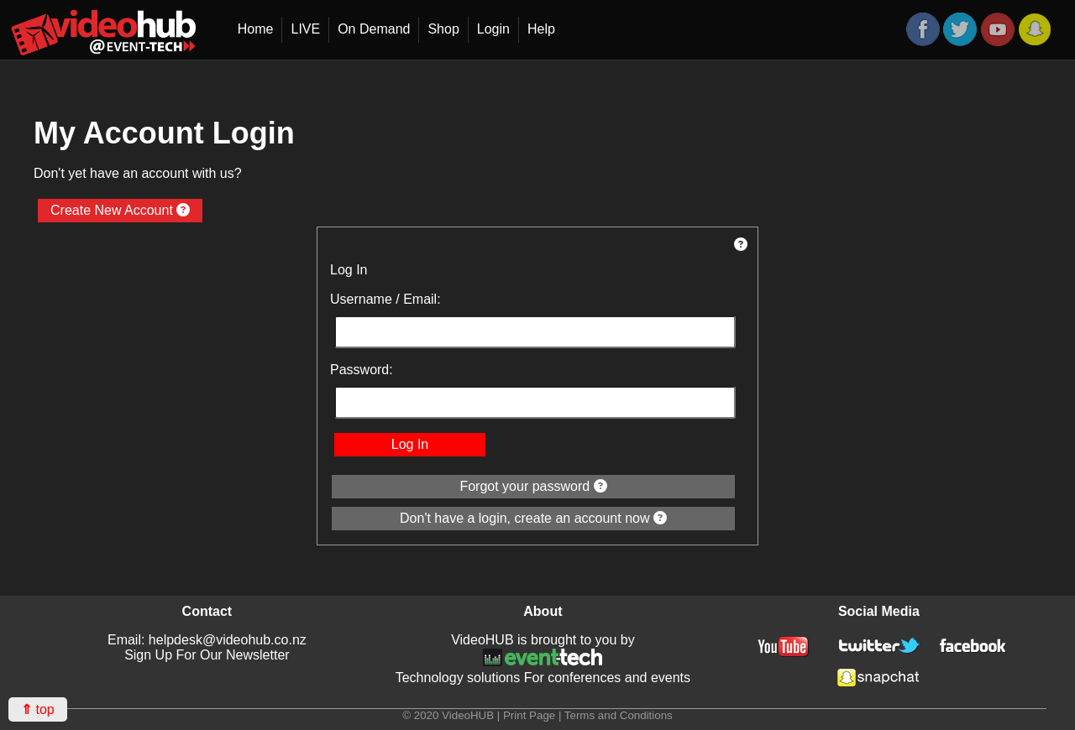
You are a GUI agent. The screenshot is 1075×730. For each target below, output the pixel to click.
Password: (361, 369)
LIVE (305, 29)
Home (256, 29)
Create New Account (120, 210)
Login (493, 29)
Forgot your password (532, 486)
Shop (443, 29)
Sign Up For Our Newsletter (207, 655)
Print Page (529, 715)
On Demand (374, 29)
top (38, 709)
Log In (409, 444)
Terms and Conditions (618, 715)
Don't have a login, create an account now (533, 518)
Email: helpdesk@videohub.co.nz (207, 640)
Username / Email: (385, 299)
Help (541, 29)
